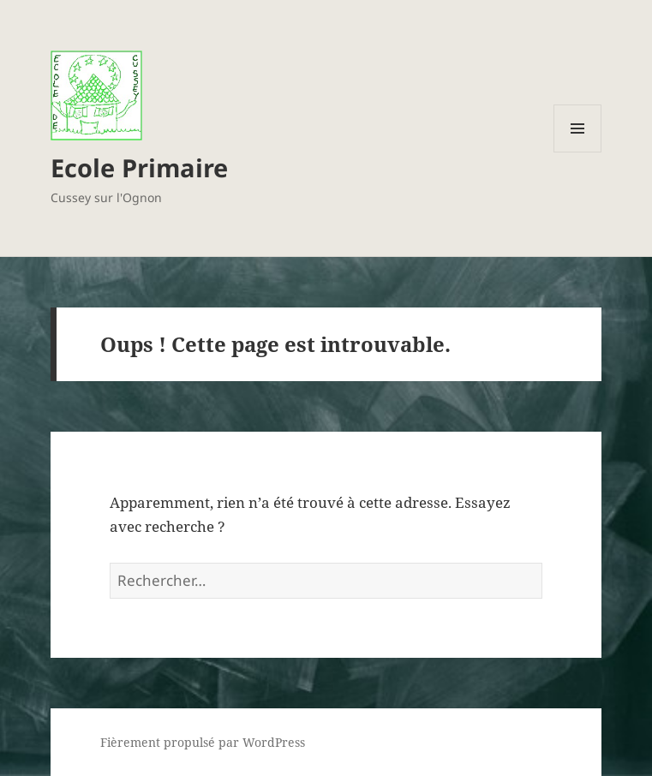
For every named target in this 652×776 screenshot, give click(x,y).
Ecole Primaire (139, 167)
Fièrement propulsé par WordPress (202, 742)
